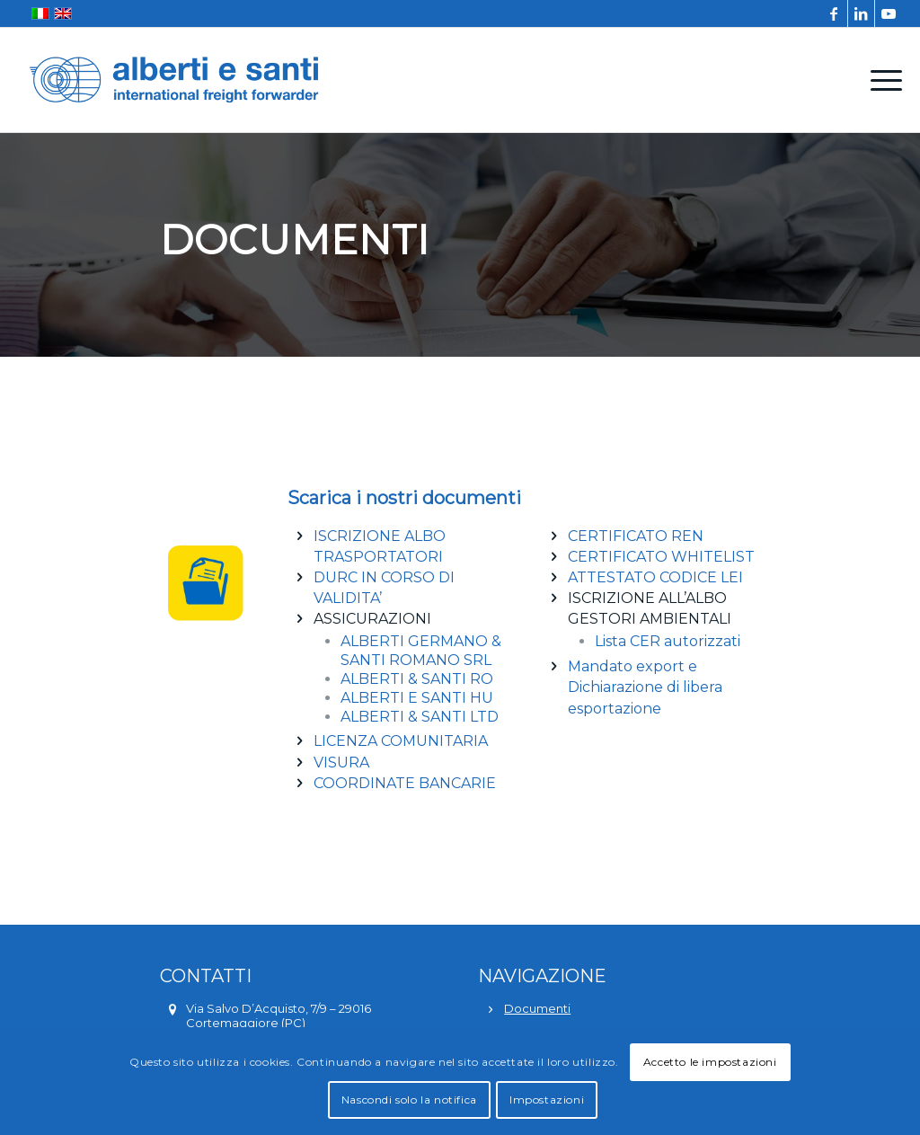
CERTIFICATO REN (635, 536)
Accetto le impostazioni (710, 1061)
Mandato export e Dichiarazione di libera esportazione (645, 687)
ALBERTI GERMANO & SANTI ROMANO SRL (421, 651)
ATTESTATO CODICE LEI (655, 577)
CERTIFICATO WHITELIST (661, 556)
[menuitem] (880, 80)
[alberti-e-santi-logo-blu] (174, 80)
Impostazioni (546, 1099)
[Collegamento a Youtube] (888, 13)
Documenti (537, 1008)
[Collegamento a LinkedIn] (861, 13)
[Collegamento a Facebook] (834, 13)
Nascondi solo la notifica (409, 1099)
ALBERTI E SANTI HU (417, 697)
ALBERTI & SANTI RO (417, 678)
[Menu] (880, 80)
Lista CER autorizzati (667, 641)
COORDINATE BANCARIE (405, 783)
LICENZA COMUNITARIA (401, 740)
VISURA (341, 762)
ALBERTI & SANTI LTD (420, 716)
